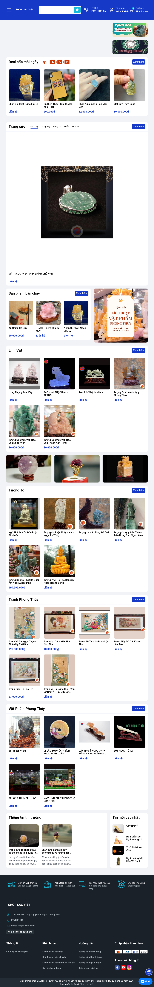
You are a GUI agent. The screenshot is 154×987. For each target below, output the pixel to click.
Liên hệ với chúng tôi (17, 951)
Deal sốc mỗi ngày (23, 62)
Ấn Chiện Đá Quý (18, 328)
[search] (77, 10)
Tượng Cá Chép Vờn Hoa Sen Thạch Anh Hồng (57, 441)
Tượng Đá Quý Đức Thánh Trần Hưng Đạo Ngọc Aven (128, 534)
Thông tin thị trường (25, 817)
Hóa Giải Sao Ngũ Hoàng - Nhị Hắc (135, 839)
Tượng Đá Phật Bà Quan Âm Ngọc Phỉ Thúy (59, 534)
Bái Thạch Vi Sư (17, 750)
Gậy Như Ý (132, 825)
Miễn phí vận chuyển (28, 884)
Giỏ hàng (140, 10)
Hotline (98, 10)
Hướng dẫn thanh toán (90, 957)
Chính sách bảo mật (52, 951)
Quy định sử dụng (51, 968)
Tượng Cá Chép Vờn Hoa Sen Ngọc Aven (22, 441)
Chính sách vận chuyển (54, 957)
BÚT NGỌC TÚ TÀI (123, 750)
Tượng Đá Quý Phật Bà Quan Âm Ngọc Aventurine (24, 581)
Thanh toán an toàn (64, 884)
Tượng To (16, 490)
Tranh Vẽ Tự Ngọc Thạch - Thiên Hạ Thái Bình (23, 643)
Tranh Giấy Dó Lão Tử (20, 689)
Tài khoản (122, 10)
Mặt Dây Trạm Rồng (124, 104)
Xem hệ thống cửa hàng (20, 932)
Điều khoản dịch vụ (88, 968)
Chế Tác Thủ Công (136, 884)
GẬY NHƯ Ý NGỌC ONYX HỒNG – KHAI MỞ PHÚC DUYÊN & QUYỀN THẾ (92, 753)
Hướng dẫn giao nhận (90, 962)
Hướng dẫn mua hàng (90, 951)
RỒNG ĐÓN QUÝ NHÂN (91, 392)
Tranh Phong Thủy (23, 599)
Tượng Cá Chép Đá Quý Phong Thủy (126, 394)
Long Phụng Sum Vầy (20, 392)
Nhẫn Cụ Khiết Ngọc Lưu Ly (23, 104)
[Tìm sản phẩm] (60, 10)
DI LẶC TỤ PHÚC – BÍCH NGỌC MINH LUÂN (57, 752)
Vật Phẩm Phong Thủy (27, 709)
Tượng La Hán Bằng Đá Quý (94, 532)
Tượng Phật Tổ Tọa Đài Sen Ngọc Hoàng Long (59, 581)
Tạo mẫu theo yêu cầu (100, 886)
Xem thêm (138, 62)
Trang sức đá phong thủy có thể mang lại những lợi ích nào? (22, 852)
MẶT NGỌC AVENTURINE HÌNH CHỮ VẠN (31, 273)
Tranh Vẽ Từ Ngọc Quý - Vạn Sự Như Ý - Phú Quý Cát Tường (59, 692)
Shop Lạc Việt (87, 984)
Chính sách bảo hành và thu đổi (58, 962)
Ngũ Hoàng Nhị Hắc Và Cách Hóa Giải (134, 861)
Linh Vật (15, 350)
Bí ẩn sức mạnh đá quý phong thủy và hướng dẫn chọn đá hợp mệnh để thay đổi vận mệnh (56, 854)
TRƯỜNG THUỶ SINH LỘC (22, 798)
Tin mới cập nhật (126, 817)
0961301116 (17, 920)
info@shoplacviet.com (23, 925)
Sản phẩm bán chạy (24, 293)
